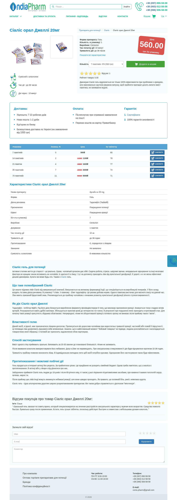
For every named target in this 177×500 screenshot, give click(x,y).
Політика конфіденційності (36, 486)
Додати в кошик (145, 64)
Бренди (26, 482)
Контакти (123, 16)
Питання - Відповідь (77, 16)
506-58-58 (156, 10)
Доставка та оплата (44, 16)
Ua (162, 16)
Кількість (84, 64)
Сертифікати (133, 115)
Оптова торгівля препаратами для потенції (45, 478)
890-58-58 (156, 3)
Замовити (159, 152)
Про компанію (30, 473)
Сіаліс (106, 30)
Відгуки (103, 16)
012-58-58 (156, 6)
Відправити (146, 441)
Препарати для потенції (90, 30)
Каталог (14, 16)
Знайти (126, 7)
